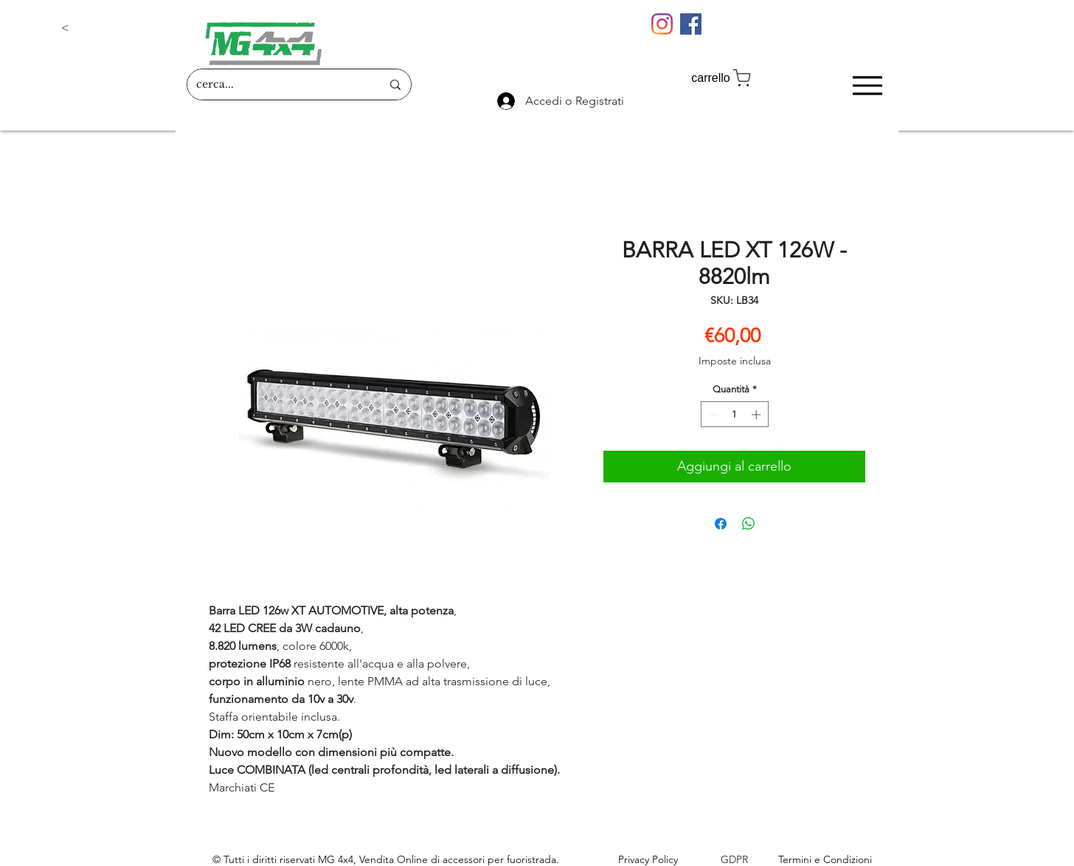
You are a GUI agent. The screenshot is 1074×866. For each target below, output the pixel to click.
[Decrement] (712, 414)
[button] (110, 28)
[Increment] (757, 414)
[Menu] (867, 85)
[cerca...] (277, 84)
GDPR (734, 859)
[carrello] (722, 77)
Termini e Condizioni (825, 859)
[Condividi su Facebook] (721, 524)
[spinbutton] (734, 414)
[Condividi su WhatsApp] (749, 524)
